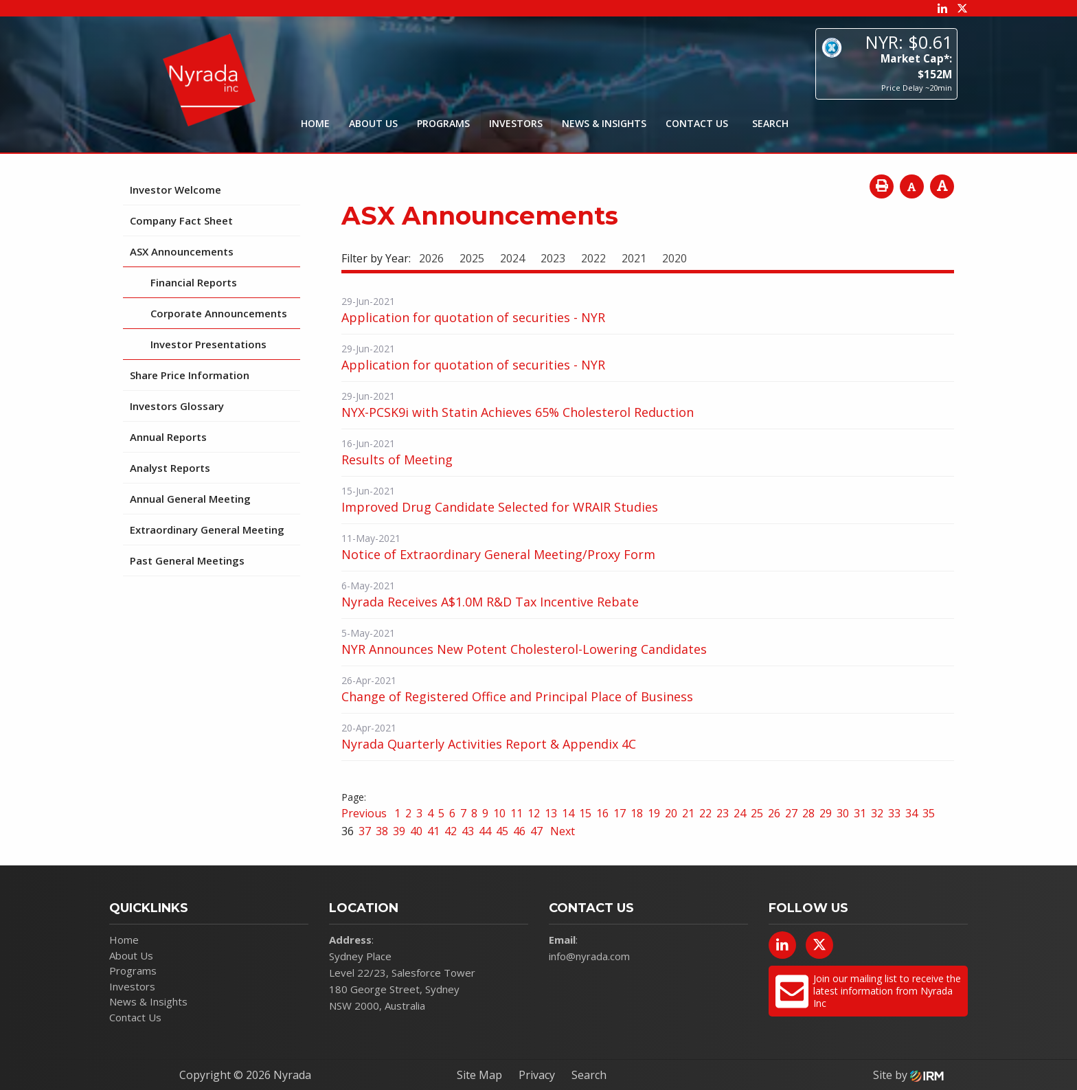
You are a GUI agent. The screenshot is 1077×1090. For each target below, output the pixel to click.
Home (315, 123)
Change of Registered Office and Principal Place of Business (517, 696)
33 (894, 813)
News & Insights (604, 123)
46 (519, 831)
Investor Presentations (208, 344)
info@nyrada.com (589, 956)
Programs (443, 123)
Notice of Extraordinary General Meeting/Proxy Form (498, 554)
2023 (553, 258)
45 (502, 831)
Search (588, 1074)
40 (416, 831)
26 (774, 813)
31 (860, 813)
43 (468, 831)
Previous (365, 813)
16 (602, 813)
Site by (908, 1074)
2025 (472, 258)
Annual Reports (168, 437)
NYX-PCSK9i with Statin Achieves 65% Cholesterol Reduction (517, 412)
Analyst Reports (170, 468)
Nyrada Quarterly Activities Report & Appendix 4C (488, 744)
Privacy (537, 1074)
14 (568, 813)
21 (688, 813)
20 (671, 813)
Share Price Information (189, 375)
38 (382, 831)
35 (928, 813)
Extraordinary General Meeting (207, 529)
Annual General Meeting (190, 499)
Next (561, 831)
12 (534, 813)
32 (877, 813)
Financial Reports (193, 282)
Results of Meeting (397, 459)
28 (808, 813)
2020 (674, 258)
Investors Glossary (177, 406)
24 (740, 813)
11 (516, 813)
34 (911, 813)
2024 (512, 258)
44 (485, 831)
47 (536, 831)
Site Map (479, 1074)
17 (619, 813)
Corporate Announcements (218, 313)
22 (705, 813)
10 (499, 813)
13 (551, 813)
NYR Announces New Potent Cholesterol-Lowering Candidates (524, 649)
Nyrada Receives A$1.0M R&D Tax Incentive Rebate (490, 601)
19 (654, 813)
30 (843, 813)
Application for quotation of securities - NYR (473, 317)
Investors (516, 123)
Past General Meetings (187, 560)
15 (585, 813)
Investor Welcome (175, 189)
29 (825, 813)
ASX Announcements (182, 251)
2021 (634, 258)
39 (399, 831)
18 (637, 813)
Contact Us (697, 123)
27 (791, 813)
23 (722, 813)
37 (365, 831)
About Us (373, 123)
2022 (593, 258)
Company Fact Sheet (181, 220)
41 (433, 831)
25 (757, 813)
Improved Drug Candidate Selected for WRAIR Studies (499, 507)
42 (450, 831)
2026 (431, 258)
